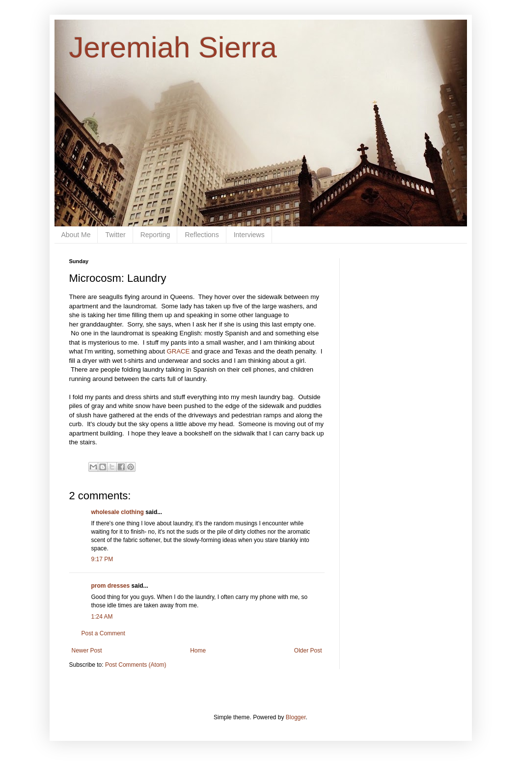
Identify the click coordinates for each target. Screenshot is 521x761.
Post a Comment (103, 633)
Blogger (296, 717)
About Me (76, 235)
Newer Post (87, 650)
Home (198, 650)
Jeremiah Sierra (173, 47)
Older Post (308, 650)
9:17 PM (102, 559)
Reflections (202, 235)
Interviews (249, 235)
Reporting (155, 235)
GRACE (179, 351)
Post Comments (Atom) (135, 664)
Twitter (115, 235)
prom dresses (110, 585)
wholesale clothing (117, 512)
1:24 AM (102, 616)
